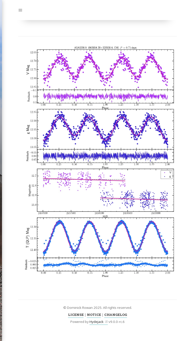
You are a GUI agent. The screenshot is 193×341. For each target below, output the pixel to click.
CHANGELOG (115, 314)
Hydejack (96, 321)
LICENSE (76, 314)
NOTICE (94, 314)
